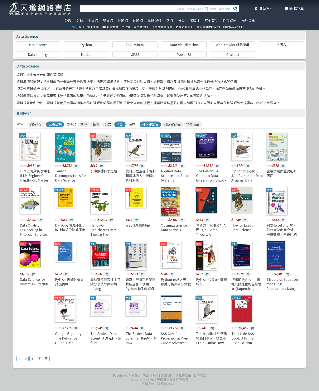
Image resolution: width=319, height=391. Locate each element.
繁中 (83, 124)
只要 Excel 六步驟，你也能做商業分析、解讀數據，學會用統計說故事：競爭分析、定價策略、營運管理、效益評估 (282, 237)
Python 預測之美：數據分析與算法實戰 (176, 281)
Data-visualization (184, 44)
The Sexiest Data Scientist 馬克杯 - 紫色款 (105, 338)
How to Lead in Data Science (243, 227)
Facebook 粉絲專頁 (127, 375)
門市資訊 (229, 20)
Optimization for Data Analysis (174, 227)
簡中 (95, 124)
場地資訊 (248, 20)
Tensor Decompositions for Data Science (70, 175)
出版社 (195, 20)
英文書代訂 (141, 27)
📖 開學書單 (110, 27)
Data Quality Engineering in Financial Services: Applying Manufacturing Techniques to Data (35, 237)
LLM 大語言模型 (161, 27)
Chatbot (232, 54)
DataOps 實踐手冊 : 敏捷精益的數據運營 (70, 227)
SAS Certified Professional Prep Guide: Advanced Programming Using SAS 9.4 (176, 343)
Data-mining (37, 54)
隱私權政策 (183, 375)
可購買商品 (172, 124)
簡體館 (123, 20)
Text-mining (135, 44)
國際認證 (154, 20)
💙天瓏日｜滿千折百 (85, 27)
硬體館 (138, 20)
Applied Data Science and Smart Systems (175, 175)
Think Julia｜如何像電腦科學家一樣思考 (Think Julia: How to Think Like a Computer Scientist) (211, 345)
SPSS (135, 54)
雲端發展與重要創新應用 (282, 173)
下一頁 (43, 358)
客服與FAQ (150, 375)
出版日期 (55, 124)
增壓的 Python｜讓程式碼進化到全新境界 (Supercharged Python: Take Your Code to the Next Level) (246, 291)
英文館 (108, 20)
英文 (108, 124)
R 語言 (281, 44)
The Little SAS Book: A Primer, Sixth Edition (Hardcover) (243, 340)
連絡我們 (167, 375)
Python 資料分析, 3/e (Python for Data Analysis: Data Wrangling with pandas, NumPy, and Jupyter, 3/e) (247, 182)
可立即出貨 (150, 124)
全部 (120, 124)
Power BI (184, 54)
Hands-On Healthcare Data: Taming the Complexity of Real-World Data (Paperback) (105, 237)
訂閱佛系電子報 (233, 27)
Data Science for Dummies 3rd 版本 (34, 281)
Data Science (26, 36)
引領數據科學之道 (103, 170)
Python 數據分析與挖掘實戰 (69, 281)
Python (86, 44)
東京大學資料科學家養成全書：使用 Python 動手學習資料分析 (141, 286)
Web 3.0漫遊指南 (138, 225)
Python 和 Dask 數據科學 (211, 281)
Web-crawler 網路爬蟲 (233, 44)
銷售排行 (36, 124)
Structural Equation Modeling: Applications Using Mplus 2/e (282, 286)
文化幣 (125, 27)
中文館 (93, 20)
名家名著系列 (184, 27)
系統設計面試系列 (208, 27)
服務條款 (199, 375)
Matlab (86, 54)
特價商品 (192, 124)
